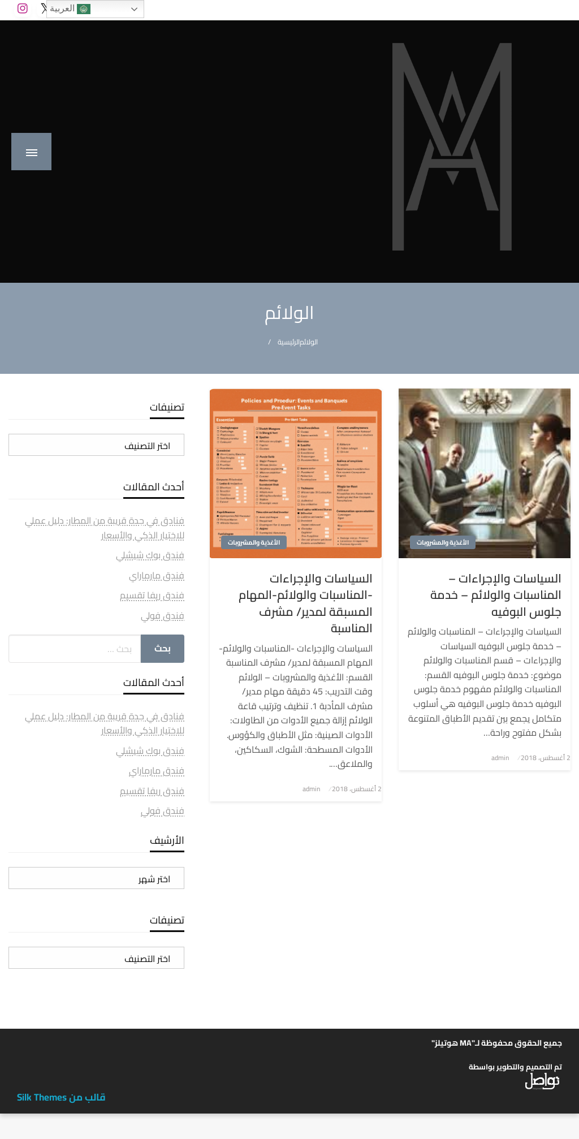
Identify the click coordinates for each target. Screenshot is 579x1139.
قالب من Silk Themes (61, 1097)
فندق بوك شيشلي (150, 554)
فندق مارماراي (156, 575)
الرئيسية (289, 341)
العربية (70, 9)
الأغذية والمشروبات (443, 542)
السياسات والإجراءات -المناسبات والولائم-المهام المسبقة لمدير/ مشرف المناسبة (306, 603)
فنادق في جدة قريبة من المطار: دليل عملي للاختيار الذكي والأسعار (104, 527)
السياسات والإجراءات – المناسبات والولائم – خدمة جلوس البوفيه (495, 595)
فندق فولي (162, 615)
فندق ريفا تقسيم (152, 594)
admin (500, 757)
